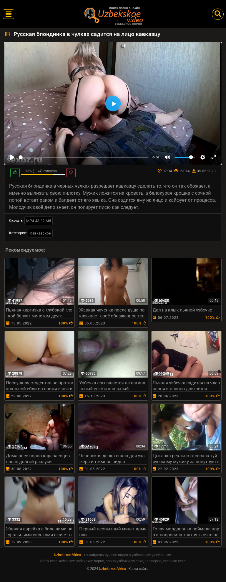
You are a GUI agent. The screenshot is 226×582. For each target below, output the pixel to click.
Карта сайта (138, 569)
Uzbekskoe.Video (67, 555)
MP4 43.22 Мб (38, 221)
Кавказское (40, 233)
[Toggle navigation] (8, 14)
